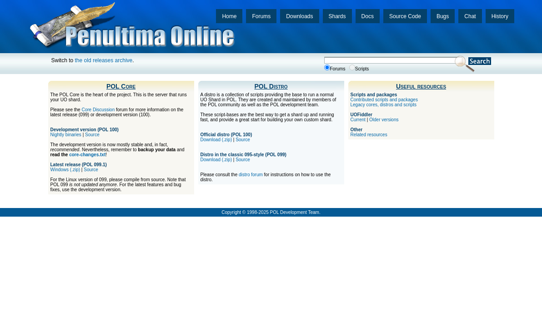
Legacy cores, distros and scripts (384, 104)
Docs (367, 16)
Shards (337, 16)
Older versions (383, 119)
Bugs (443, 16)
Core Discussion (98, 109)
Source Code (405, 16)
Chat (470, 16)
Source (92, 134)
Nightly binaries (65, 134)
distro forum (251, 174)
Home (229, 16)
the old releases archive (104, 60)
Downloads (299, 16)
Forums (261, 16)
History (500, 16)
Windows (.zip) (65, 169)
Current (358, 119)
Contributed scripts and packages (384, 99)
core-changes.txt (87, 154)
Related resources (369, 134)
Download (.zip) (216, 139)
